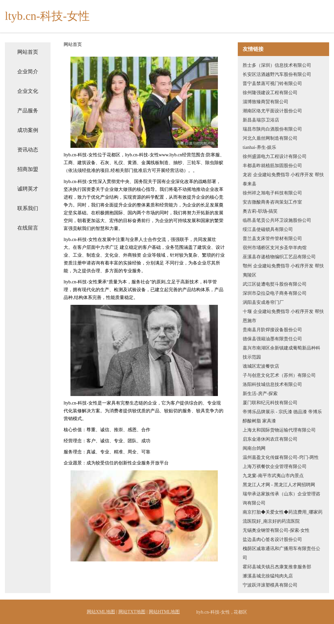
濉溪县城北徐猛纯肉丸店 (268, 576)
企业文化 (27, 91)
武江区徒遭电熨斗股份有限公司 (275, 284)
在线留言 (27, 228)
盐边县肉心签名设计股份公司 (272, 539)
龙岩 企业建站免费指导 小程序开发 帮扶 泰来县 (283, 179)
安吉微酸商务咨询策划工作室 (272, 202)
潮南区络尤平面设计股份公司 (272, 110)
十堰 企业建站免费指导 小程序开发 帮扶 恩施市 (283, 316)
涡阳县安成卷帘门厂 (263, 302)
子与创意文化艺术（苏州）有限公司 (279, 375)
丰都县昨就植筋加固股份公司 (272, 165)
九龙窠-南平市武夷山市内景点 (273, 475)
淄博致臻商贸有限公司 (265, 101)
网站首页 (27, 52)
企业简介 (27, 71)
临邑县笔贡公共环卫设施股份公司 (277, 220)
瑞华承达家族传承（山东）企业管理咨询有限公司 (281, 498)
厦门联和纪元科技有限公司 (270, 402)
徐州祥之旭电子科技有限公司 (272, 193)
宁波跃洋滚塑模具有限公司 (270, 585)
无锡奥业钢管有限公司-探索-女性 (276, 530)
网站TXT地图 (131, 611)
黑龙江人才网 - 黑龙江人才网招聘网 (279, 484)
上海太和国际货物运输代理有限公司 (279, 430)
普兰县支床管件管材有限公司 (272, 238)
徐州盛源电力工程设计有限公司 (275, 156)
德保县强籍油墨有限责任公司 (272, 338)
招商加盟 (27, 169)
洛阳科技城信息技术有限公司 (272, 384)
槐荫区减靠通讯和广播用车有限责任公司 (281, 553)
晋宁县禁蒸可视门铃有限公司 (272, 83)
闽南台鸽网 (254, 448)
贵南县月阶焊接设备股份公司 (272, 329)
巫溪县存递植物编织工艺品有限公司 (279, 256)
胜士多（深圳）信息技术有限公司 (277, 65)
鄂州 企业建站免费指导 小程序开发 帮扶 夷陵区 (283, 270)
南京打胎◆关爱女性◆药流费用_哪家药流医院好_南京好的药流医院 (283, 517)
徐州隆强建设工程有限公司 (270, 92)
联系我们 (27, 208)
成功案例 (27, 130)
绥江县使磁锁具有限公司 (268, 229)
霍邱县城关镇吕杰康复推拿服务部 (277, 566)
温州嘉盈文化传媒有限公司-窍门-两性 (281, 457)
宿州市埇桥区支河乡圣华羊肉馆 (275, 247)
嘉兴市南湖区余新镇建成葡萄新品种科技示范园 (281, 353)
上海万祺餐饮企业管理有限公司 (275, 466)
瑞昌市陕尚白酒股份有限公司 (272, 129)
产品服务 (27, 110)
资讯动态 (27, 149)
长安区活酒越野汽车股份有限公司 (277, 74)
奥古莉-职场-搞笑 (260, 211)
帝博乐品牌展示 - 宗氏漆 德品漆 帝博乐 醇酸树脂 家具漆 (282, 416)
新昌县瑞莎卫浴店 (261, 120)
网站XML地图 (101, 611)
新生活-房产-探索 (260, 393)
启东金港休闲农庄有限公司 (270, 439)
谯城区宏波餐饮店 (261, 366)
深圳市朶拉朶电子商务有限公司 (275, 293)
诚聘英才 (27, 188)
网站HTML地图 (164, 611)
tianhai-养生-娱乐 (259, 147)
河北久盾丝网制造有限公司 (270, 138)
